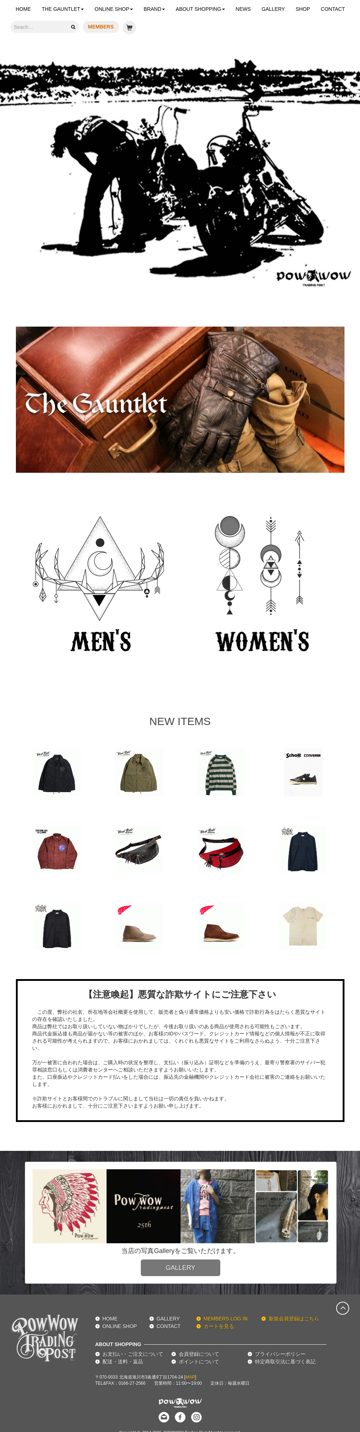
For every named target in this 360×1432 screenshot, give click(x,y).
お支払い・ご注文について (133, 1354)
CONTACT (333, 9)
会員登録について (199, 1354)
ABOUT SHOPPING (200, 9)
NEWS (243, 9)
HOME (23, 9)
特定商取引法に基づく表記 (285, 1362)
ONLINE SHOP (114, 9)
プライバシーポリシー (280, 1354)
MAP (190, 1377)
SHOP (303, 9)
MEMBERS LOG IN (226, 1319)
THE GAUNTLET (63, 9)
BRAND (154, 9)
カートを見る (219, 1326)
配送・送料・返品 (123, 1362)
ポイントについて (199, 1362)
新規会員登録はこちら (294, 1319)
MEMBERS (101, 27)
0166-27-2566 (132, 1383)
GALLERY (273, 9)
